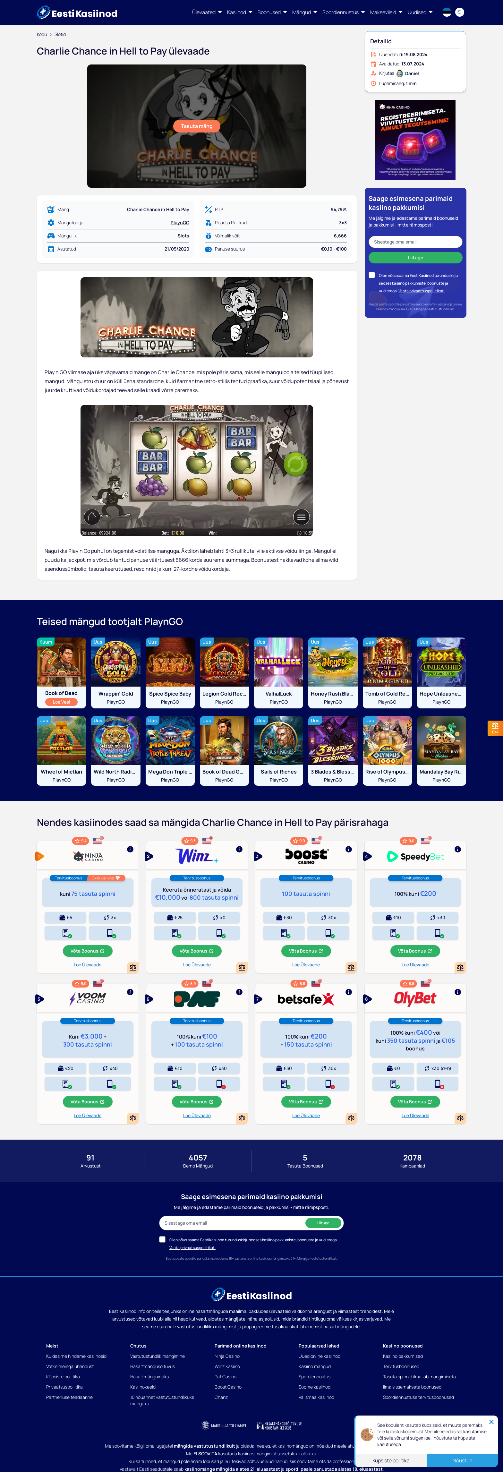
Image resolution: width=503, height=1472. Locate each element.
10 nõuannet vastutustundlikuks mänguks (162, 1400)
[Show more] (88, 855)
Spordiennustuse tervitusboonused (418, 1397)
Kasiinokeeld (143, 1387)
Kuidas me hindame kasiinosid (76, 1356)
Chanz (221, 1397)
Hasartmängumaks (149, 1377)
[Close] (491, 1422)
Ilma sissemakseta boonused (412, 1387)
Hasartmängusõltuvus (152, 1366)
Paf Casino (225, 1377)
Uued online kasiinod (319, 1356)
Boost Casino (228, 1387)
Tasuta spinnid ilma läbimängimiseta (419, 1377)
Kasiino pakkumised (403, 1356)
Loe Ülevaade (87, 965)
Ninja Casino (227, 1356)
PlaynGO (180, 222)
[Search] (459, 12)
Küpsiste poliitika (63, 1377)
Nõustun (462, 1460)
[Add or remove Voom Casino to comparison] (133, 1118)
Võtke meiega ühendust (70, 1366)
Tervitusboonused (401, 1366)
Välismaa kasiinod (316, 1397)
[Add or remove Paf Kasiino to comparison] (242, 1118)
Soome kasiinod (314, 1387)
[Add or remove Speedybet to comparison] (460, 967)
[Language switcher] (446, 12)
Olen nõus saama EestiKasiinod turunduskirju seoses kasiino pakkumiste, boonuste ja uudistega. (418, 283)
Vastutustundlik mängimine (157, 1356)
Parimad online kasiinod (241, 1346)
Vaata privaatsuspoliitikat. (421, 291)
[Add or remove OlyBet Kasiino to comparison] (460, 1118)
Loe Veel (65, 701)
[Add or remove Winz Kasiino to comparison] (242, 967)
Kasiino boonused (403, 1346)
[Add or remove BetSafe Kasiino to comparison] (351, 1118)
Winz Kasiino (227, 1366)
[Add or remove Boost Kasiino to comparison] (351, 967)
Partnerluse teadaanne (69, 1397)
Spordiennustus (314, 1377)
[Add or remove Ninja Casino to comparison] (133, 967)
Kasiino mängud (315, 1366)
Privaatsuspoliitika (64, 1387)
